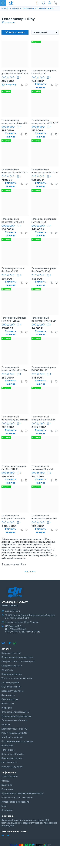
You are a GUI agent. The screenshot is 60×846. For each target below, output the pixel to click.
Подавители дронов (11, 674)
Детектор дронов (10, 682)
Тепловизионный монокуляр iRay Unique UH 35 (14, 122)
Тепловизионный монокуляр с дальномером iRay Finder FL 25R (14, 418)
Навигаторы (7, 703)
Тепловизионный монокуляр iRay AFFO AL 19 (44, 121)
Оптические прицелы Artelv (15, 712)
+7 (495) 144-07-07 (14, 602)
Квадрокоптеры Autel (12, 691)
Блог (3, 806)
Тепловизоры (8, 750)
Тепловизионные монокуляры (16, 716)
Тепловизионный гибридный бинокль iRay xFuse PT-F (13, 517)
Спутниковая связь (11, 687)
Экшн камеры (8, 695)
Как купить (6, 785)
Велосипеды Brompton (12, 754)
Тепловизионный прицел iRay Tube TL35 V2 (13, 319)
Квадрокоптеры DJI (11, 653)
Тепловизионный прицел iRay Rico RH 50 (43, 220)
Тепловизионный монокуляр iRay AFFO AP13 (14, 171)
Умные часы (7, 670)
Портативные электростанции (17, 741)
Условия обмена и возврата (15, 802)
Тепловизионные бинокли (14, 720)
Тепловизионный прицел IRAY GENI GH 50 (43, 369)
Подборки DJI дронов (12, 766)
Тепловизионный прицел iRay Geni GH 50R (13, 467)
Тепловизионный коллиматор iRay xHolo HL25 (42, 468)
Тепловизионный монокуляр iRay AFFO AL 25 (44, 171)
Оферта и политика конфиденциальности (22, 793)
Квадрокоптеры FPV (11, 665)
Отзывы (5, 781)
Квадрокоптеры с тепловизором (17, 661)
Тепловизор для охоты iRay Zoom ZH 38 (12, 270)
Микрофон (6, 708)
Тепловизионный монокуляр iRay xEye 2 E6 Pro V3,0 (44, 517)
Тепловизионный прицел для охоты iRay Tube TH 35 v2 (14, 72)
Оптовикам (7, 810)
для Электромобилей (12, 737)
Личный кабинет (9, 776)
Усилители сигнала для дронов (17, 678)
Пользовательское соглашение (17, 797)
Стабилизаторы (9, 699)
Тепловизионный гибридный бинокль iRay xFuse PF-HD (43, 418)
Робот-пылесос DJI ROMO (14, 733)
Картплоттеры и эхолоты (14, 729)
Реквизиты (7, 789)
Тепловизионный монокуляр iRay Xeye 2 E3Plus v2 (12, 221)
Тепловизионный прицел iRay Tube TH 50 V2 (43, 270)
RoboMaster (7, 745)
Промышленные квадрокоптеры (17, 657)
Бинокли (5, 724)
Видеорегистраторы (11, 758)
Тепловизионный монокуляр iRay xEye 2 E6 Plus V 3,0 (14, 369)
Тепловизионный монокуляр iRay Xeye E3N (43, 319)
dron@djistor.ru (12, 611)
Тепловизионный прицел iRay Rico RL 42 (43, 72)
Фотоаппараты (9, 762)
